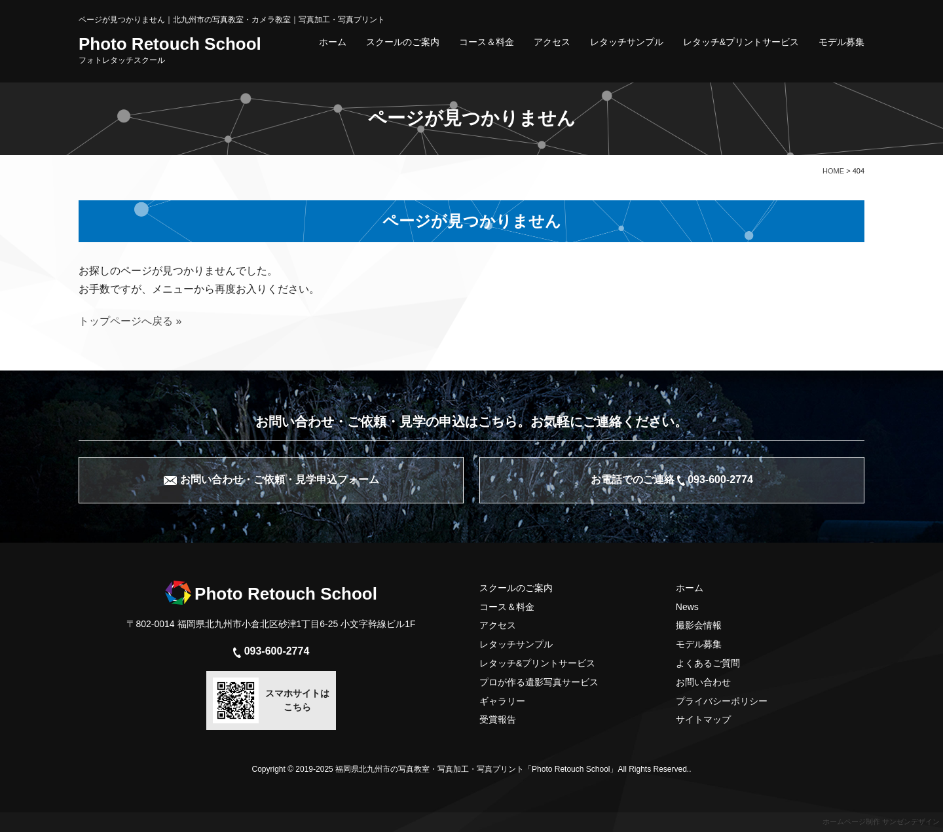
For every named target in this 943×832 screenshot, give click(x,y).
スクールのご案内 (402, 42)
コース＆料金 (486, 42)
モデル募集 (841, 42)
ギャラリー (502, 701)
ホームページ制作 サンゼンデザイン (881, 821)
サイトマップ (703, 719)
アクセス (552, 42)
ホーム (332, 42)
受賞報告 (497, 719)
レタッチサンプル (626, 42)
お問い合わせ (703, 682)
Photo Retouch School (170, 49)
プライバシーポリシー (721, 701)
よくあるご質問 (708, 663)
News (687, 607)
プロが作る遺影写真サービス (539, 682)
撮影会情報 (699, 625)
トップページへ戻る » (130, 321)
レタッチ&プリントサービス (741, 42)
